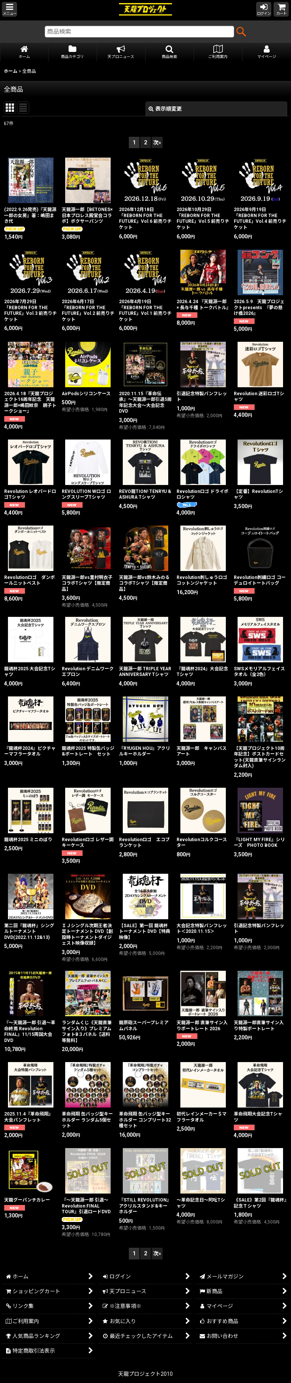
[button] (9, 9)
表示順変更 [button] (165, 109)
